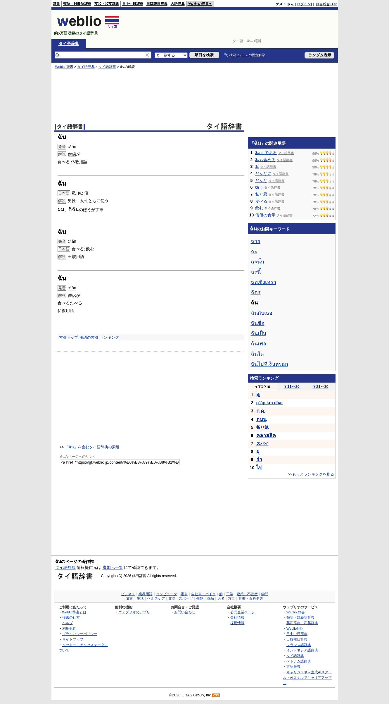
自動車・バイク (203, 594)
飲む (259, 208)
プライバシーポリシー (79, 634)
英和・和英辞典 (106, 4)
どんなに (263, 173)
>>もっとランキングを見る (311, 474)
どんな (261, 180)
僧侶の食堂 (265, 215)
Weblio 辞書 (64, 66)
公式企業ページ (242, 612)
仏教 (75, 161)
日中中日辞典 (132, 4)
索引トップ (68, 337)
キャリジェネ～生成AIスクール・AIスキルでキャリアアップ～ (307, 677)
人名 (220, 598)
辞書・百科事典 (250, 598)
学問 (264, 594)
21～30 (320, 386)
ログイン (304, 4)
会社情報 (237, 617)
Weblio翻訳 (295, 628)
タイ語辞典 (68, 43)
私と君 (261, 194)
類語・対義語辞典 (77, 4)
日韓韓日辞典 (156, 4)
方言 (231, 598)
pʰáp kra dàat (269, 402)
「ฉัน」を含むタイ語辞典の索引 (92, 447)
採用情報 (237, 623)
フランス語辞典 (298, 645)
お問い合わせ (184, 612)
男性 (72, 200)
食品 (210, 598)
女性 (84, 200)
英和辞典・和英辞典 (302, 623)
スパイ (262, 443)
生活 (140, 598)
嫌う (259, 187)
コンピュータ (166, 594)
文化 (129, 598)
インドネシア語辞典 (302, 650)
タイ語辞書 (107, 66)
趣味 (171, 598)
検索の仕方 (71, 617)
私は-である (266, 152)
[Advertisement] (231, 24)
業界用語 (146, 594)
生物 (199, 598)
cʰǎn (72, 146)
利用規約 (69, 628)
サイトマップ (72, 639)
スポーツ (186, 598)
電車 (184, 594)
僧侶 (72, 154)
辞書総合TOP (326, 4)
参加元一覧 (113, 567)
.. (260, 411)
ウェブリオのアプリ (134, 612)
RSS (215, 695)
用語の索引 (88, 337)
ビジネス (128, 594)
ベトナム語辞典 (298, 661)
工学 (229, 594)
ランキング (109, 337)
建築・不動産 (247, 594)
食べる (261, 201)
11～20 (291, 386)
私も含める (265, 159)
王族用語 (76, 256)
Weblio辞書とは (74, 612)
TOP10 (262, 387)
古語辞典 (178, 4)
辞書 (56, 4)
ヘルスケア (156, 598)
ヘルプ (67, 623)
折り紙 (262, 427)
